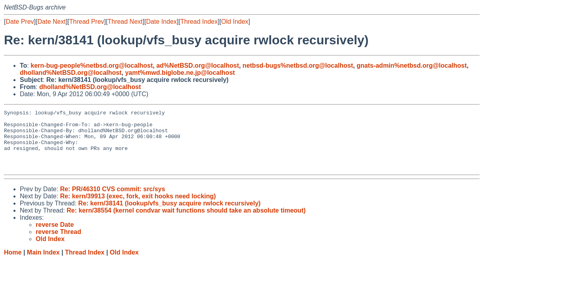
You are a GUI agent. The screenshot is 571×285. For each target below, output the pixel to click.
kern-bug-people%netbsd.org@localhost (92, 65)
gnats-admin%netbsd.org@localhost (411, 65)
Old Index (234, 21)
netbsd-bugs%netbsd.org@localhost (298, 65)
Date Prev (20, 21)
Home (12, 264)
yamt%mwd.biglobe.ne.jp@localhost (180, 72)
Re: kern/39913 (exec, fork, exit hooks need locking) (138, 208)
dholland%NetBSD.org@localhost (71, 72)
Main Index (43, 264)
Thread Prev (86, 21)
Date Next (51, 21)
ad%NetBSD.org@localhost (197, 65)
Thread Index (199, 21)
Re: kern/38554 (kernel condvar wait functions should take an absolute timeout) (186, 222)
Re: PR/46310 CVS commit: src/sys (112, 201)
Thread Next (124, 21)
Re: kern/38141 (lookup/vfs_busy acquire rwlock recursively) (169, 215)
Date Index (161, 21)
